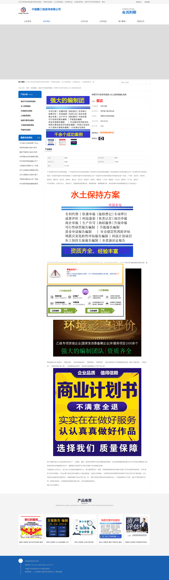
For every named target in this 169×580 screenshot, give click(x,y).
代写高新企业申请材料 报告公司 (30, 156)
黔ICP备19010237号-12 (46, 565)
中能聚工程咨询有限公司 (33, 569)
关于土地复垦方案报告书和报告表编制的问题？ (30, 170)
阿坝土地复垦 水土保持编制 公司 (57, 542)
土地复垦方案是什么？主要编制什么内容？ (30, 165)
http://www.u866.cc (53, 485)
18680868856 (106, 132)
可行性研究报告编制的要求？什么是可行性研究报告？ (30, 184)
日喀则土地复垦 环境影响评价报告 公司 (138, 542)
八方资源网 (37, 572)
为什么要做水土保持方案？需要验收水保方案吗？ (30, 175)
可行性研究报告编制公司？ (29, 161)
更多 (38, 138)
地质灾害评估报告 (27, 120)
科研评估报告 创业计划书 (28, 147)
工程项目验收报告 (27, 125)
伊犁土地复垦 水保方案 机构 (84, 542)
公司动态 (103, 21)
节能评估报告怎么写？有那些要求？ (30, 179)
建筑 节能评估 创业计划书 (28, 152)
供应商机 (46, 21)
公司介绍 (84, 21)
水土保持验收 (26, 106)
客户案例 (121, 21)
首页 (27, 88)
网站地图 (59, 572)
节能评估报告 (26, 130)
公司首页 (27, 21)
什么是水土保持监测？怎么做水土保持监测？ (30, 143)
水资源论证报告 (26, 111)
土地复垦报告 (26, 116)
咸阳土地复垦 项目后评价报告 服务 (31, 542)
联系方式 (140, 21)
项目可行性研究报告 (45, 88)
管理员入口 (51, 572)
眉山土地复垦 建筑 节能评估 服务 (110, 542)
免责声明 (44, 572)
